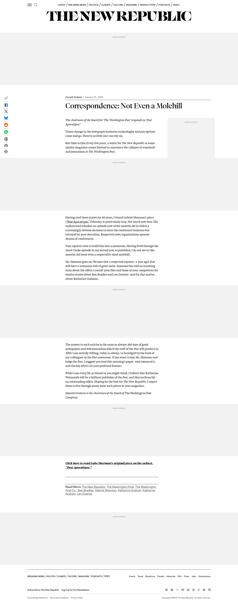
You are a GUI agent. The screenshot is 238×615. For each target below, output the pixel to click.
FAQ (180, 576)
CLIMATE (106, 4)
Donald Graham (73, 97)
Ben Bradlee (85, 490)
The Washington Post (120, 487)
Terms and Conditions (59, 597)
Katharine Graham (129, 490)
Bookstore (150, 576)
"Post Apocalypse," (78, 221)
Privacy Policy (77, 597)
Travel (140, 576)
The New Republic (93, 487)
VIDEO (176, 4)
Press (186, 576)
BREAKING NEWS (77, 4)
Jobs (194, 576)
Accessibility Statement (37, 597)
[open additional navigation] (29, 5)
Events (132, 576)
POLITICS (94, 4)
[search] (35, 5)
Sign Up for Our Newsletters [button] (75, 589)
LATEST (61, 4)
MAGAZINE (131, 4)
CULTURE (118, 4)
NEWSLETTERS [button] (148, 4)
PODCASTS (164, 4)
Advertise (170, 576)
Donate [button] (160, 576)
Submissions (204, 576)
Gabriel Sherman (106, 490)
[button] (6, 99)
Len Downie (84, 494)
